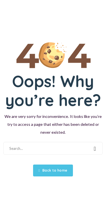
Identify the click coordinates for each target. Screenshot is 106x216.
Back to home (52, 170)
